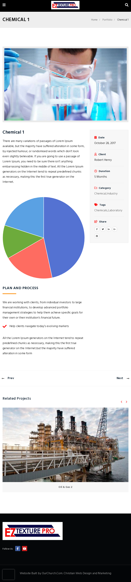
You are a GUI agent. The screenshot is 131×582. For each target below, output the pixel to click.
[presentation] (8, 574)
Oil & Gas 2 (65, 487)
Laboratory (115, 210)
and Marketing (101, 573)
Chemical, (100, 193)
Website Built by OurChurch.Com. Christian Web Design (56, 573)
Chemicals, (101, 210)
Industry (112, 193)
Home (94, 20)
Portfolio (107, 20)
